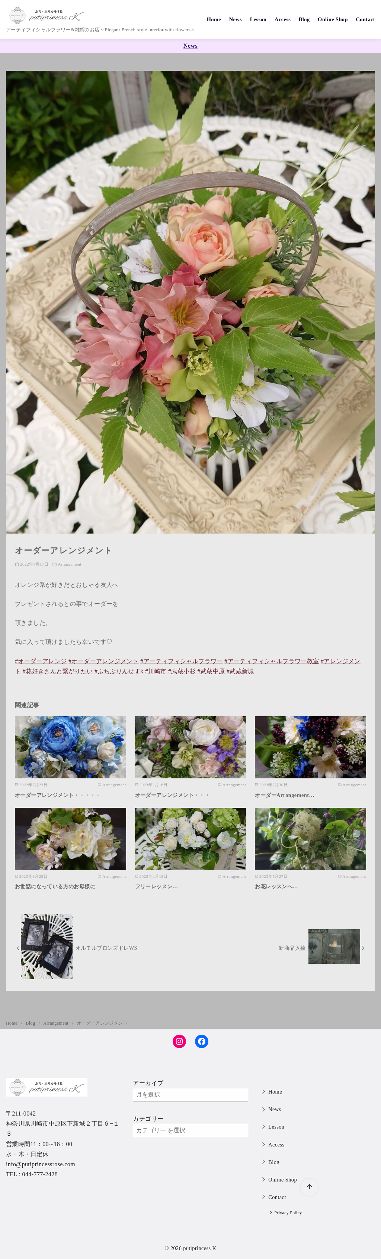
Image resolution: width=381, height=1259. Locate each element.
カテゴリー (148, 1119)
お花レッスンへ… (276, 886)
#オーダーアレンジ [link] (41, 661)
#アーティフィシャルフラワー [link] (181, 661)
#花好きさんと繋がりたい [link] (58, 671)
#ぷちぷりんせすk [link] (119, 671)
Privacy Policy (288, 1213)
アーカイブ (148, 1083)
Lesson (258, 19)
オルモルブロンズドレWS (106, 948)
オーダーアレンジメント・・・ (172, 795)
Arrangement (69, 564)
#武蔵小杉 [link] (182, 671)
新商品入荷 (292, 948)
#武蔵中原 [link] (211, 671)
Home (214, 19)
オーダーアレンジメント (102, 1023)
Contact (365, 19)
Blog (304, 19)
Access (283, 19)
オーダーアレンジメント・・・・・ (57, 795)
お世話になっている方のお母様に (55, 886)
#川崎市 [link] (156, 671)
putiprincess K (199, 1248)
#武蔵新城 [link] (240, 671)
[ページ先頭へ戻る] (309, 1187)
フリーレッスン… (156, 886)
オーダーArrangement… (284, 795)
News (235, 19)
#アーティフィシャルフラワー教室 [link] (271, 661)
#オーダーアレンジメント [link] (103, 661)
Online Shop (333, 19)
